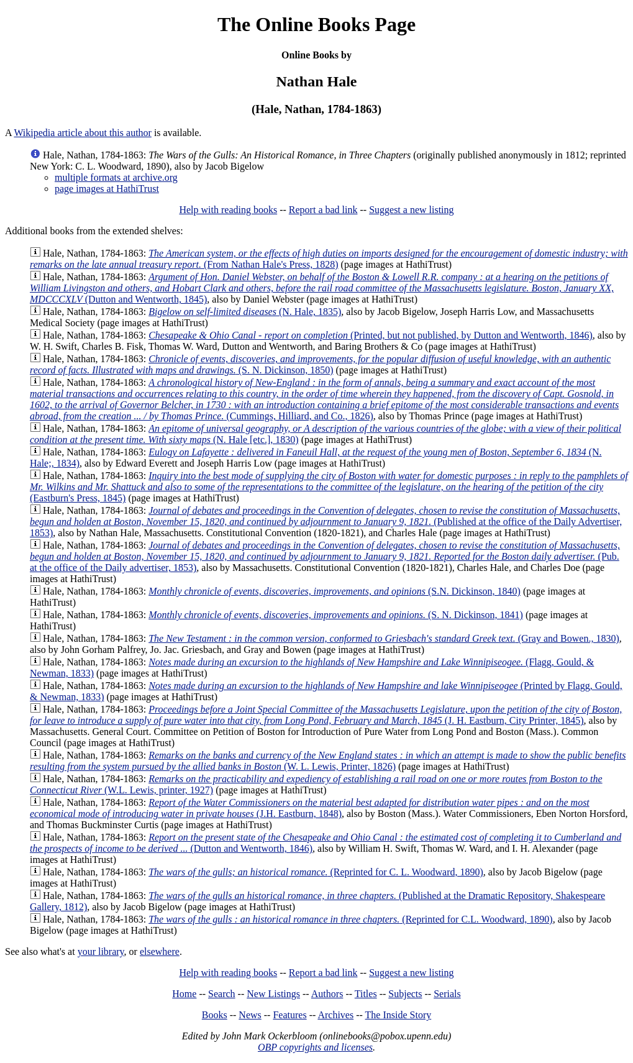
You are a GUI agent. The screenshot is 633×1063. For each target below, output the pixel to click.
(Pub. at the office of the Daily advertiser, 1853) (325, 556)
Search (221, 993)
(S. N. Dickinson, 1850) (320, 364)
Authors (327, 993)
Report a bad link (323, 209)
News (250, 1015)
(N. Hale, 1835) (244, 311)
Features (289, 1015)
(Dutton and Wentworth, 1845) (322, 287)
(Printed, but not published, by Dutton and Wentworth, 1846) (370, 335)
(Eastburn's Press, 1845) (329, 486)
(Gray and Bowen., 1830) (383, 638)
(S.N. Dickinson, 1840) (334, 591)
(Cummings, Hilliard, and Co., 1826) (324, 399)
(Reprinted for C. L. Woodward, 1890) (315, 872)
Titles (366, 993)
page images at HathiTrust (107, 188)
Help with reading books (228, 209)
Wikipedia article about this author (83, 132)
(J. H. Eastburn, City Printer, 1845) (326, 715)
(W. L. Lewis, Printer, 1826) (328, 761)
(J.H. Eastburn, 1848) (310, 808)
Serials (447, 993)
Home (184, 993)
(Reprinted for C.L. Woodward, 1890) (350, 919)
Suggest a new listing (411, 209)
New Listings (273, 993)
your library (101, 951)
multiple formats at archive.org (116, 177)
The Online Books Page (316, 24)
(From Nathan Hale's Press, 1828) (329, 259)
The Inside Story (398, 1015)
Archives (335, 1015)
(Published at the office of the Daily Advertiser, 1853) (326, 521)
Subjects (405, 993)
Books (214, 1015)
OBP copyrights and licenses (315, 1047)
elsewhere (160, 951)
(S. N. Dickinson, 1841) (335, 614)
